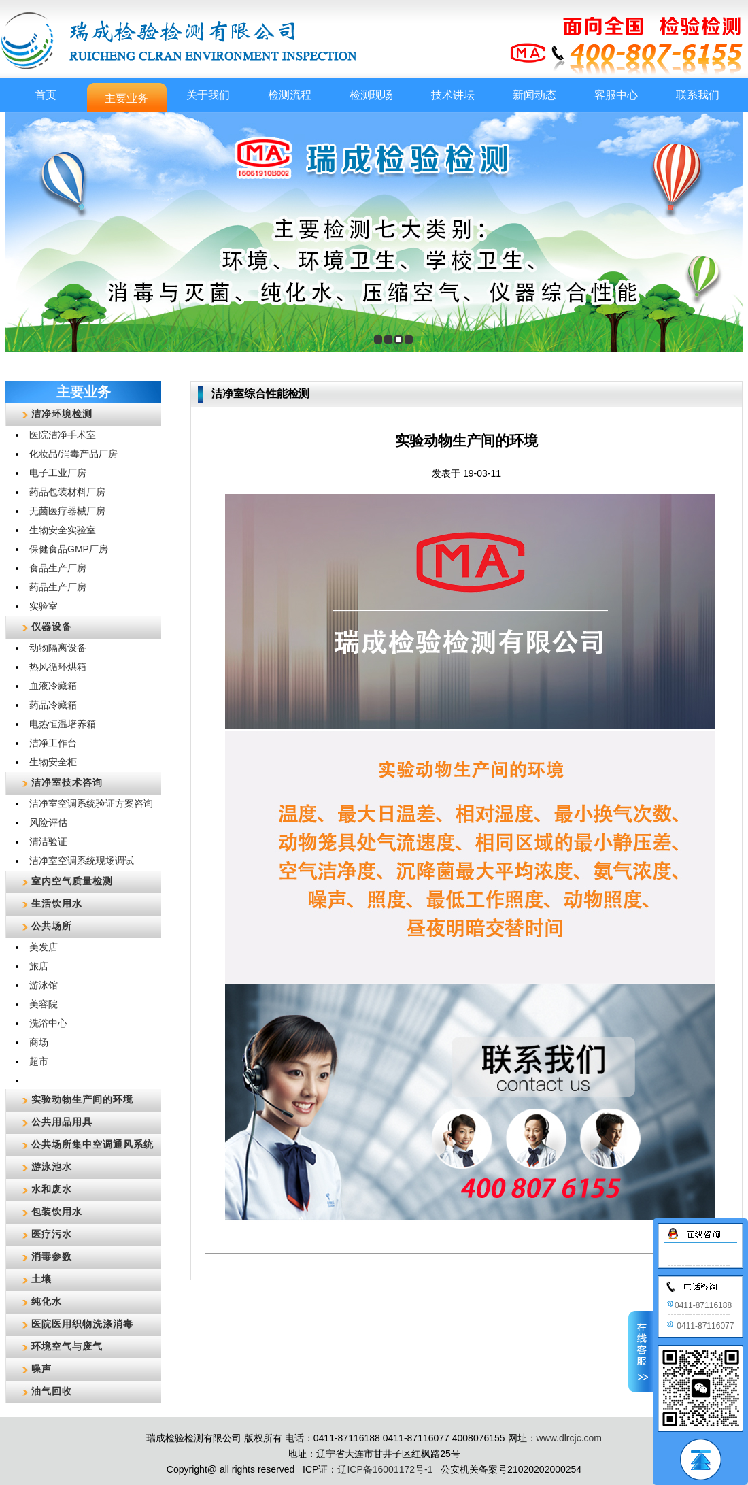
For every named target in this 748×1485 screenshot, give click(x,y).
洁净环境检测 (61, 413)
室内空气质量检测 (72, 880)
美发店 (43, 946)
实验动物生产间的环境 (82, 1099)
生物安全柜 (53, 761)
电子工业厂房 (57, 472)
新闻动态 (534, 95)
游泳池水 (51, 1166)
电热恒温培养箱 (62, 723)
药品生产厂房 (57, 587)
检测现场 (371, 95)
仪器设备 (51, 626)
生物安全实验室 (62, 529)
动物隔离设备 (57, 647)
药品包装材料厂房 (67, 491)
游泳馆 (43, 985)
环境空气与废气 (67, 1346)
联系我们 (697, 95)
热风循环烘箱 (57, 666)
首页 (45, 95)
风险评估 (48, 822)
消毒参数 (51, 1256)
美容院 (43, 1004)
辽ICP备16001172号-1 (384, 1469)
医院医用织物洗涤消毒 (82, 1323)
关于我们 (208, 95)
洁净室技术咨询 (67, 782)
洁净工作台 (53, 742)
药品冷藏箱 (53, 704)
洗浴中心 (48, 1023)
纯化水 (46, 1301)
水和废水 (51, 1189)
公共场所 (51, 925)
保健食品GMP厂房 (68, 549)
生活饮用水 (56, 903)
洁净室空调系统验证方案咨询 (91, 803)
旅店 (38, 966)
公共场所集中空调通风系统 (92, 1144)
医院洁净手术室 (62, 434)
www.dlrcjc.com (569, 1438)
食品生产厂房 (57, 568)
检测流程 (289, 95)
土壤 (41, 1278)
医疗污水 (51, 1234)
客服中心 (616, 95)
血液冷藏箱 (53, 685)
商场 (38, 1042)
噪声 (41, 1368)
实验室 (43, 606)
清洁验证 (48, 841)
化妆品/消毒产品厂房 (73, 453)
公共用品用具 (61, 1121)
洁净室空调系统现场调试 (81, 860)
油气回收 (51, 1391)
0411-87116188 (699, 1305)
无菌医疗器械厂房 (67, 510)
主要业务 (126, 98)
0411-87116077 (700, 1326)
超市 (38, 1061)
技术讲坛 (453, 95)
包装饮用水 (56, 1211)
